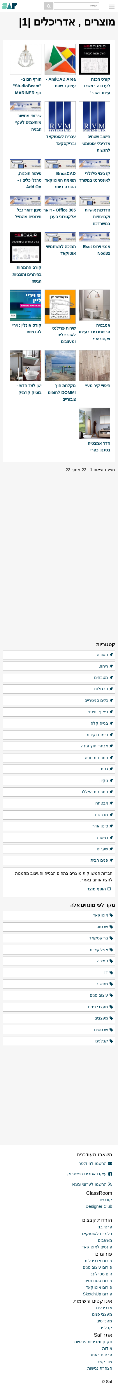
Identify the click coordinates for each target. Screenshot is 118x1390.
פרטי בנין (104, 1227)
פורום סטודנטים (98, 1280)
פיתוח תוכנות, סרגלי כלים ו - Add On (29, 180)
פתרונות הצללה (97, 792)
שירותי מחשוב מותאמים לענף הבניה (28, 122)
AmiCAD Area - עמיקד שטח (61, 82)
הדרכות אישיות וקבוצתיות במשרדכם (97, 217)
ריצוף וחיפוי (101, 712)
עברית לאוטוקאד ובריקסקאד (61, 140)
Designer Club (99, 1206)
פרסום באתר (101, 1355)
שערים (105, 849)
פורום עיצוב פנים (97, 1267)
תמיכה (105, 961)
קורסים (106, 1199)
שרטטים (104, 1030)
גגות (107, 769)
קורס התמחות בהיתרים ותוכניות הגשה (27, 274)
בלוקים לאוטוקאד (96, 1233)
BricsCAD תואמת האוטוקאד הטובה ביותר (60, 180)
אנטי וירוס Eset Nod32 (96, 250)
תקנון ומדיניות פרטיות (93, 1341)
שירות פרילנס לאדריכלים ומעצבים (64, 335)
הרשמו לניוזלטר (95, 1163)
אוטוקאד (103, 915)
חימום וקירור (100, 735)
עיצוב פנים (102, 995)
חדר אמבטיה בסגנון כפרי (99, 446)
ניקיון (106, 781)
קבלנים (104, 1041)
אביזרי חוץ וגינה (97, 746)
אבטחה (104, 803)
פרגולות (104, 689)
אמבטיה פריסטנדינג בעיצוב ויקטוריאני (94, 332)
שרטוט (105, 927)
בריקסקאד (101, 938)
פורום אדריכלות (98, 1260)
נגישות (105, 838)
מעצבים (104, 1018)
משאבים (105, 1240)
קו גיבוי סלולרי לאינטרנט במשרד (94, 176)
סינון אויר (103, 826)
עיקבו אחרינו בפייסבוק (89, 1174)
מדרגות (104, 815)
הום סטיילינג (101, 1274)
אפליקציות (102, 950)
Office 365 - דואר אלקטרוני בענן (59, 213)
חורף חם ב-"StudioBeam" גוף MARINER (27, 86)
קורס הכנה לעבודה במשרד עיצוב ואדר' (96, 86)
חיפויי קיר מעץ (97, 385)
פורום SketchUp (97, 1294)
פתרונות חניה (99, 758)
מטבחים (104, 678)
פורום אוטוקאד (99, 1287)
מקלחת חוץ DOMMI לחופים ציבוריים (62, 392)
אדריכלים (104, 1307)
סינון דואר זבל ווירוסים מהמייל (28, 213)
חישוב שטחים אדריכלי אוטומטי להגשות (96, 143)
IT (109, 973)
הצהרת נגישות (99, 1368)
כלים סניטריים (99, 700)
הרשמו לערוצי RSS (92, 1184)
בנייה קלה (102, 723)
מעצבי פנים (101, 1007)
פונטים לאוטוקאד (97, 1247)
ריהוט (106, 666)
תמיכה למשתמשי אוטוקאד (61, 250)
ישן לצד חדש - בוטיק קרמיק (29, 389)
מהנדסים (104, 1321)
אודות (107, 1348)
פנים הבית (102, 860)
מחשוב (105, 984)
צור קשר (104, 1361)
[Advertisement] (59, 509)
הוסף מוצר (99, 889)
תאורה (105, 655)
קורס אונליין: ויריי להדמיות (26, 328)
